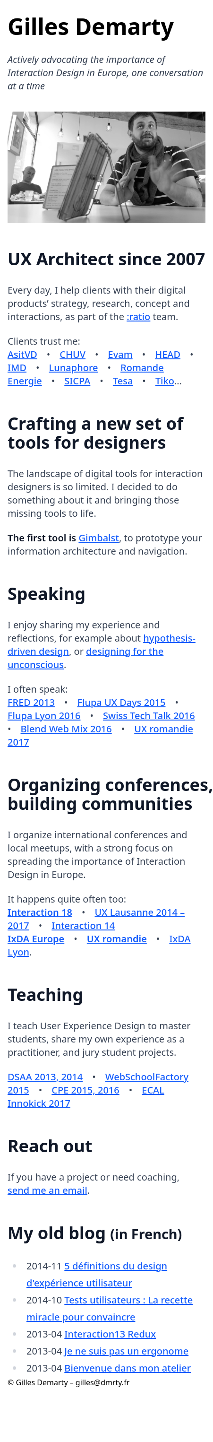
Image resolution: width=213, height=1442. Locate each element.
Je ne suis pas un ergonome (126, 1351)
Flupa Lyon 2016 (44, 715)
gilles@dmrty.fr (102, 1382)
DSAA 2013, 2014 (45, 1076)
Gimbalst (98, 537)
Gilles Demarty (91, 26)
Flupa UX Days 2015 (121, 702)
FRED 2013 (31, 702)
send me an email (47, 1190)
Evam (120, 354)
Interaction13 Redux (110, 1334)
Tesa (123, 380)
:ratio (138, 316)
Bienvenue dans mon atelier (127, 1368)
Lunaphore (73, 367)
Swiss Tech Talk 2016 (149, 715)
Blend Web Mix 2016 (66, 728)
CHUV (72, 354)
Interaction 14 (83, 925)
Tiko (164, 380)
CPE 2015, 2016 (85, 1090)
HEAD (167, 354)
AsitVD (22, 354)
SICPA (77, 380)
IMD (17, 367)
